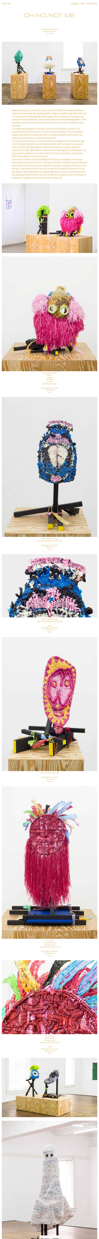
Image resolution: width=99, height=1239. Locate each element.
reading (90, 3)
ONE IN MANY (51, 1237)
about (83, 3)
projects (75, 3)
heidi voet (6, 3)
